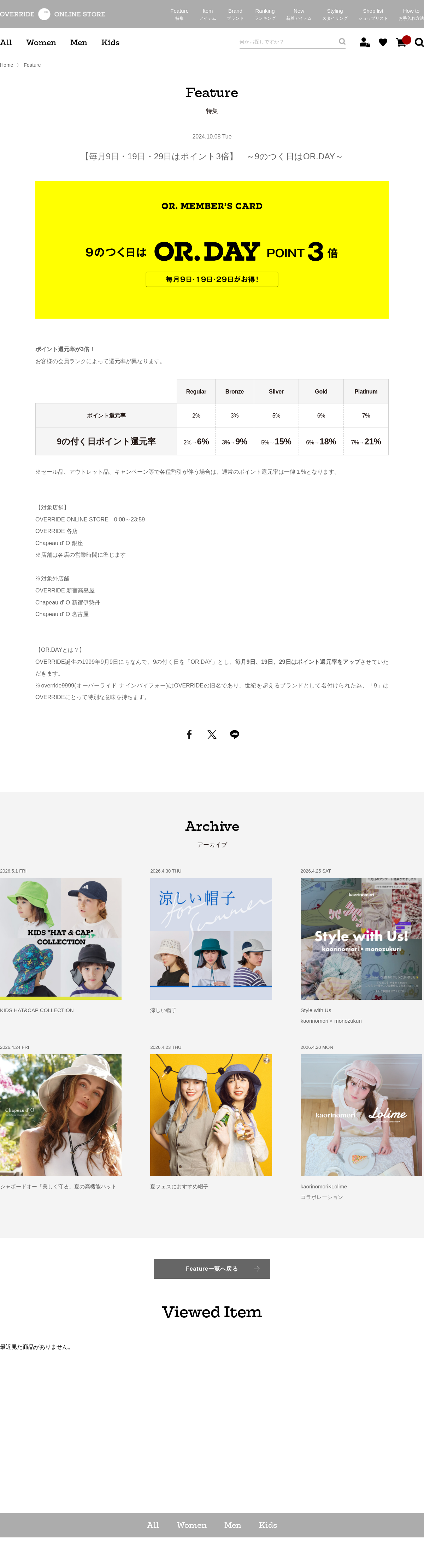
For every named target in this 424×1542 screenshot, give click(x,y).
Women (41, 42)
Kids (110, 42)
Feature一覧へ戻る (212, 1269)
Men (78, 42)
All (6, 42)
